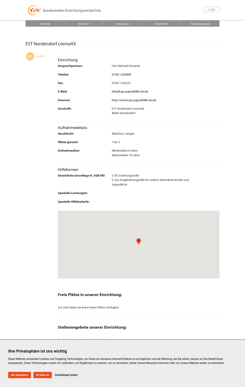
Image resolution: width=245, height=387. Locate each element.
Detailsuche (122, 23)
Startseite (45, 23)
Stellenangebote (200, 23)
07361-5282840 (121, 74)
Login (211, 9)
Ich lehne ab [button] (42, 375)
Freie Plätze (161, 23)
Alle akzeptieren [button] (19, 375)
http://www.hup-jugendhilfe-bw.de (134, 100)
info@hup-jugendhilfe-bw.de (130, 91)
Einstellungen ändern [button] (66, 375)
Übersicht (83, 23)
